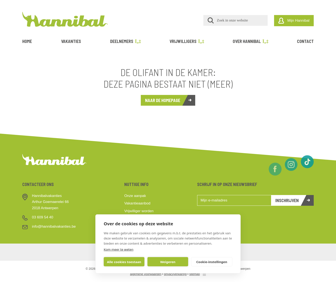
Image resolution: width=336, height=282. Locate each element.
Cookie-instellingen (211, 262)
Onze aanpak (135, 196)
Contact (305, 41)
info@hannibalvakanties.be (54, 226)
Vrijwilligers (187, 41)
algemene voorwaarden (145, 274)
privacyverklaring (175, 274)
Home (27, 41)
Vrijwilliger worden (138, 211)
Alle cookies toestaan (124, 262)
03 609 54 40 (42, 217)
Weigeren (167, 262)
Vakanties (71, 41)
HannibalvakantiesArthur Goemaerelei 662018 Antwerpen (50, 202)
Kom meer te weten (119, 249)
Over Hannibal (250, 41)
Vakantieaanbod (137, 203)
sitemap (194, 274)
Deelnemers (125, 41)
